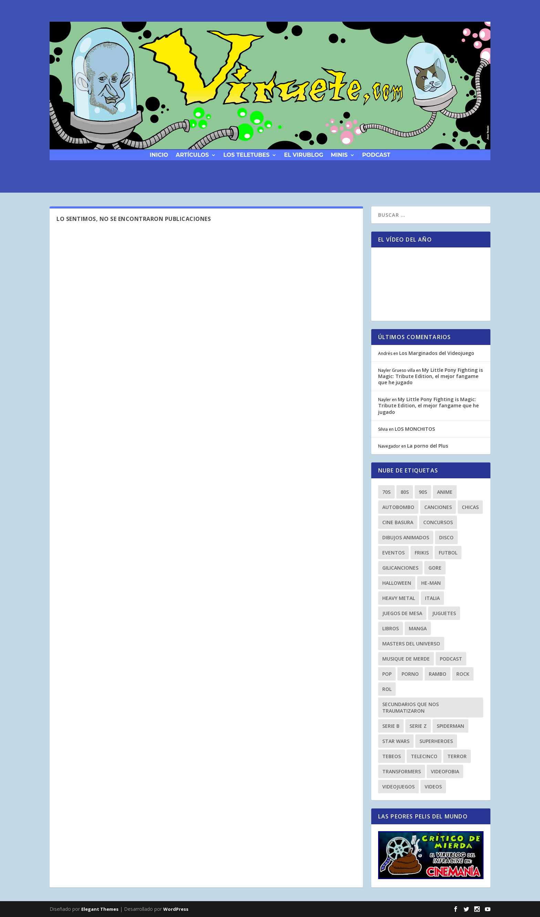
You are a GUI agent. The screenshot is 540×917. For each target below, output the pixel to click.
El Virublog (303, 154)
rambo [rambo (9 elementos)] (437, 674)
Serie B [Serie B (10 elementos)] (390, 726)
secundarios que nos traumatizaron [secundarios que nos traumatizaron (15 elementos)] (410, 707)
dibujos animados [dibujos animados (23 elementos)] (405, 537)
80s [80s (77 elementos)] (405, 492)
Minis (339, 154)
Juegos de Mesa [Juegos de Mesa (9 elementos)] (402, 613)
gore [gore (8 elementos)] (435, 567)
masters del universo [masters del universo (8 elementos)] (411, 643)
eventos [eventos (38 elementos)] (393, 552)
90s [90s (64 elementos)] (423, 492)
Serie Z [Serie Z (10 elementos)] (418, 726)
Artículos (192, 154)
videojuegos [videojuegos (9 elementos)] (398, 786)
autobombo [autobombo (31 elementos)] (398, 507)
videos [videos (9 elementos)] (433, 786)
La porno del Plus (427, 445)
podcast (376, 154)
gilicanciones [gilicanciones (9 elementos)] (400, 567)
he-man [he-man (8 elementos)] (431, 583)
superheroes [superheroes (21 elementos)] (436, 741)
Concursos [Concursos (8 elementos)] (438, 522)
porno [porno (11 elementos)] (410, 674)
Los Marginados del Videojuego (436, 353)
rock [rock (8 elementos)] (462, 674)
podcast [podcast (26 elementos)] (451, 658)
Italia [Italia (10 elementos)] (432, 598)
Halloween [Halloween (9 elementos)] (396, 583)
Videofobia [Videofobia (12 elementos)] (445, 771)
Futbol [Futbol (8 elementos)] (448, 552)
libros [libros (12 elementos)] (390, 628)
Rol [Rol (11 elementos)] (387, 689)
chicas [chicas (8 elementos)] (470, 507)
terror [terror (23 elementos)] (457, 756)
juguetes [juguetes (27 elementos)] (444, 613)
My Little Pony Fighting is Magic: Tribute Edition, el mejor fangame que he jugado (430, 376)
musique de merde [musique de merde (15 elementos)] (406, 658)
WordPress (175, 909)
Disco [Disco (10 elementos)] (446, 537)
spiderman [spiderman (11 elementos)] (450, 726)
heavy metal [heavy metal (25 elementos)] (398, 598)
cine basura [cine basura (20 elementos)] (397, 522)
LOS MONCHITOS (415, 429)
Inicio (159, 154)
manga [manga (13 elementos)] (418, 628)
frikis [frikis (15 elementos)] (422, 552)
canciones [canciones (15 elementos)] (438, 507)
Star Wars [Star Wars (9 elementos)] (395, 741)
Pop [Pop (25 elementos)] (387, 674)
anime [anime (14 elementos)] (445, 492)
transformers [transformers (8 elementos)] (401, 771)
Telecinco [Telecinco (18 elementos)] (424, 756)
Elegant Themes (99, 909)
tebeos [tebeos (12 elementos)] (391, 756)
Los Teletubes (247, 154)
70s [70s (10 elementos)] (386, 492)
